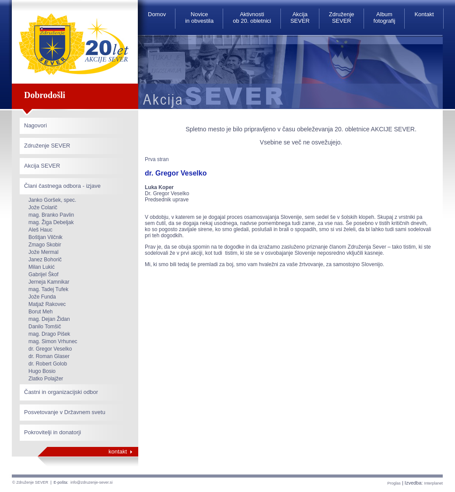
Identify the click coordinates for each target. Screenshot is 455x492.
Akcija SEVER (300, 17)
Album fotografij (385, 17)
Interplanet (433, 483)
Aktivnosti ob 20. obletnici (252, 17)
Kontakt (424, 14)
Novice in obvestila (199, 17)
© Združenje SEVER (30, 482)
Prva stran (157, 159)
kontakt (117, 451)
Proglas (394, 483)
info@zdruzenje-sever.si (91, 482)
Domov (157, 14)
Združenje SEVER (341, 17)
